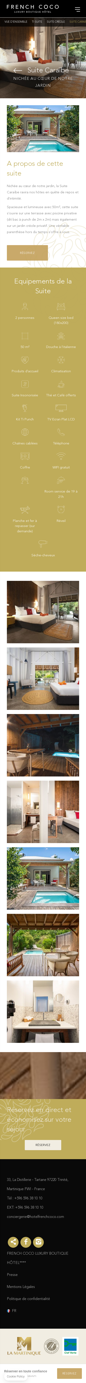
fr (14, 1310)
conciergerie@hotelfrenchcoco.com (35, 1217)
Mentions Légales (21, 1287)
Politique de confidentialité (28, 1299)
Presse (12, 1275)
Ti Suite (37, 22)
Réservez (27, 253)
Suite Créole (56, 22)
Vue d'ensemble (16, 22)
